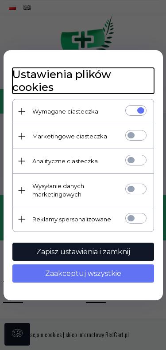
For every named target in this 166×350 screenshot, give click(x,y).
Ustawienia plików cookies (61, 81)
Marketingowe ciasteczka (69, 136)
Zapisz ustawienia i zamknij (83, 252)
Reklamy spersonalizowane (71, 219)
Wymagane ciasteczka (65, 111)
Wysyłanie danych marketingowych (58, 190)
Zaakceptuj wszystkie (83, 273)
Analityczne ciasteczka (65, 161)
